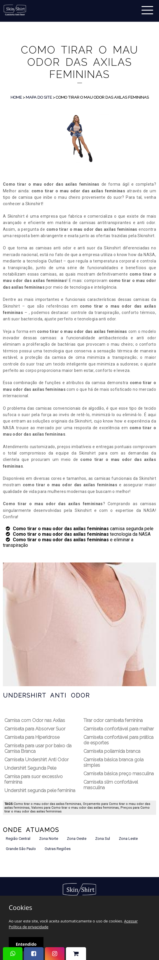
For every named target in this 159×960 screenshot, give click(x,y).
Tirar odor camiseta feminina (113, 720)
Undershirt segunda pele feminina (39, 790)
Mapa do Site (39, 97)
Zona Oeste (76, 838)
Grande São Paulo (21, 849)
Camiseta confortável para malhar (118, 729)
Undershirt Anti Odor (46, 695)
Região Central (18, 838)
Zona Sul (102, 838)
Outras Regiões (58, 849)
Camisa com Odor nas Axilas (34, 720)
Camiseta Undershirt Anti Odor (36, 759)
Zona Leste (128, 838)
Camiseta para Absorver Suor (34, 729)
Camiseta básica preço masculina (118, 773)
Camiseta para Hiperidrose (32, 737)
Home (16, 97)
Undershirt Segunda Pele (30, 768)
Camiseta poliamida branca (111, 751)
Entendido (26, 944)
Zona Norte (48, 838)
